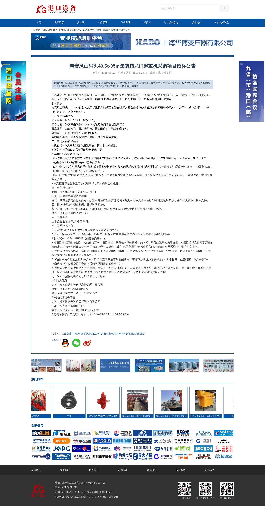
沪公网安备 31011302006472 (97, 492)
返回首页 (36, 470)
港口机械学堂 (222, 22)
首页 (38, 22)
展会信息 (151, 470)
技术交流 (196, 22)
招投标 (147, 22)
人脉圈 (80, 22)
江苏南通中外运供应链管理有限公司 (81, 333)
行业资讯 (125, 22)
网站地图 (209, 470)
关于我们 (64, 470)
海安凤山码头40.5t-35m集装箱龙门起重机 (123, 333)
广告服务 (94, 470)
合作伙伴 (122, 470)
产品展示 (102, 22)
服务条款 (180, 470)
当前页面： (37, 30)
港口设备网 (49, 30)
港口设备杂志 (171, 22)
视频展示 (59, 22)
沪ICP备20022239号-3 (67, 492)
